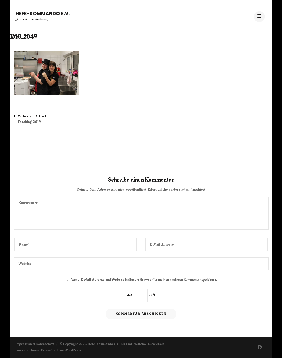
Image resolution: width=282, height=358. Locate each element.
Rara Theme (30, 350)
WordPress (72, 350)
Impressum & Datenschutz (34, 344)
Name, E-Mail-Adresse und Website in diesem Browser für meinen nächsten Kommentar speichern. (144, 279)
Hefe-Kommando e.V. (42, 13)
